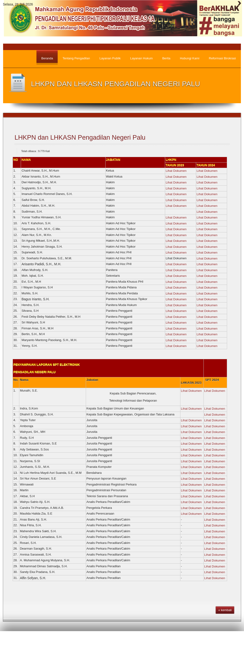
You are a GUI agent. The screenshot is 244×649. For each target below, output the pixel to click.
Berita (150, 641)
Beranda (132, 641)
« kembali (225, 610)
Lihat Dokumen (176, 171)
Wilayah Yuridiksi (199, 641)
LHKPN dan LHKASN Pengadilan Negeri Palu (80, 137)
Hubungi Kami (227, 641)
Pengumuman (170, 641)
